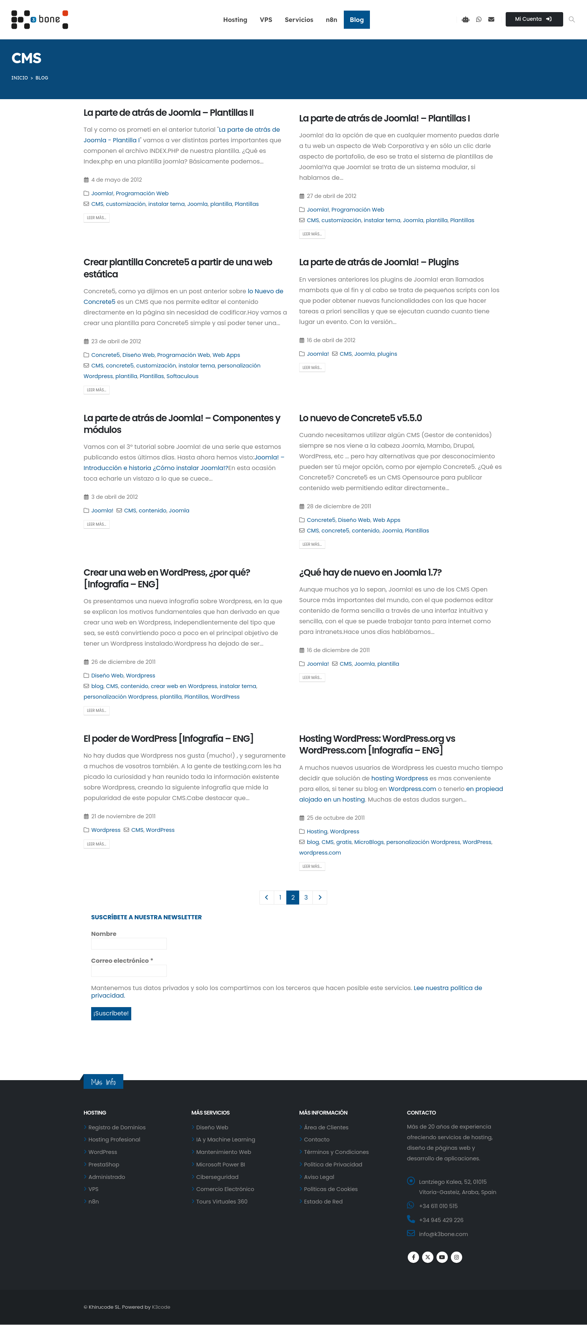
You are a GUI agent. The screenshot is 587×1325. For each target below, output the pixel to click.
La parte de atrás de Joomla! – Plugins (379, 262)
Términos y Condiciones (336, 1153)
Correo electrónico (122, 961)
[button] (572, 19)
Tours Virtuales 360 (222, 1203)
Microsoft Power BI (220, 1165)
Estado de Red (323, 1203)
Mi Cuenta (533, 19)
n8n (331, 19)
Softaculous (182, 376)
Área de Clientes (326, 1128)
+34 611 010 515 (438, 1207)
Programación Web (142, 193)
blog (97, 686)
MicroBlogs (369, 842)
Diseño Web (139, 355)
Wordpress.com (412, 789)
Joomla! (102, 193)
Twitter (427, 1258)
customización (126, 204)
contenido (152, 510)
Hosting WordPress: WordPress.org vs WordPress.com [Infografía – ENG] (377, 744)
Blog (357, 19)
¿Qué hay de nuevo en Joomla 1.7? (370, 572)
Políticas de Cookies (331, 1190)
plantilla (221, 204)
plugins (387, 354)
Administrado (107, 1178)
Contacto (317, 1140)
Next (320, 898)
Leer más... (96, 218)
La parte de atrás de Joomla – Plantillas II (168, 112)
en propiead (484, 789)
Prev (267, 898)
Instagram (456, 1258)
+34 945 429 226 (441, 1221)
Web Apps (226, 355)
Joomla (197, 204)
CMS (97, 204)
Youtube (442, 1258)
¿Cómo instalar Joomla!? (190, 468)
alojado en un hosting (332, 799)
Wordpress (140, 675)
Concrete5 (105, 355)
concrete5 (120, 365)
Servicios (299, 19)
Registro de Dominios (117, 1128)
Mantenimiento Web (224, 1153)
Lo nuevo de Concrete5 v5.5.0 (360, 418)
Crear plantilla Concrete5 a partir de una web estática (178, 268)
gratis (344, 842)
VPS (266, 19)
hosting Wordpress (399, 778)
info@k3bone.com (443, 1235)
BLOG (42, 78)
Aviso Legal (319, 1178)
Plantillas (246, 204)
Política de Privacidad (333, 1165)
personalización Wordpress (120, 697)
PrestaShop (104, 1165)
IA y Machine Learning (226, 1140)
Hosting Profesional (115, 1140)
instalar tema (166, 204)
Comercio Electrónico (225, 1190)
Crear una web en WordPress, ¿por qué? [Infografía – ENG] (167, 578)
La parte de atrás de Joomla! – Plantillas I (384, 118)
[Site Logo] (39, 19)
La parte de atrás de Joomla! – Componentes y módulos (182, 424)
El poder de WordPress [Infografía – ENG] (169, 738)
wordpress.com (320, 852)
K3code (161, 1307)
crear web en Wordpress (184, 686)
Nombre (103, 934)
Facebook (413, 1258)
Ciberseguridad (217, 1178)
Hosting (235, 19)
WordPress (225, 697)
